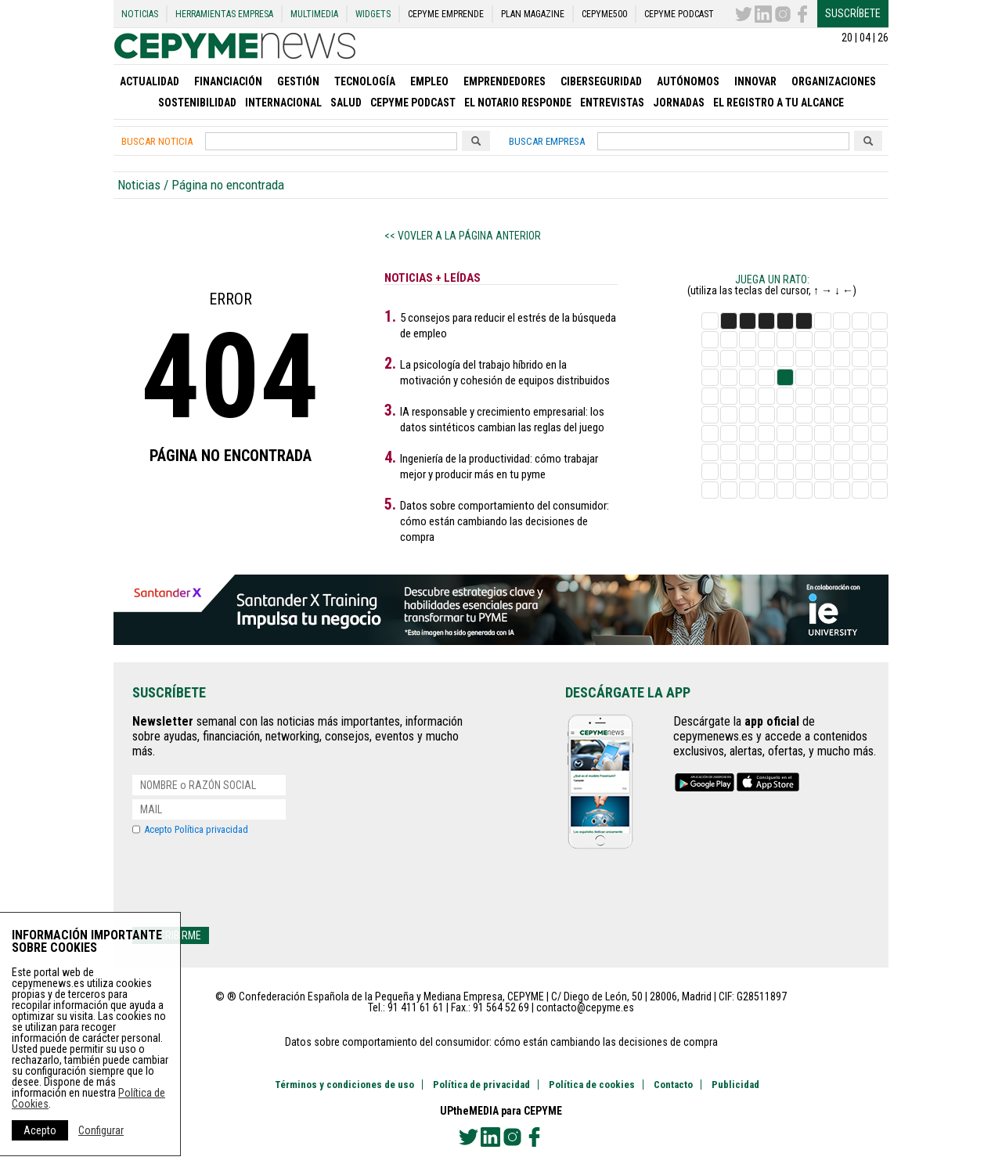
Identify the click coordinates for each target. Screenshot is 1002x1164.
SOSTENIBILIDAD (197, 102)
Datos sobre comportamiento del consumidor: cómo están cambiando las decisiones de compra (504, 521)
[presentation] (251, 880)
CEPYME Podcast (679, 14)
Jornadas (679, 102)
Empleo (429, 81)
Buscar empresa (547, 141)
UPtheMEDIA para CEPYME (501, 1111)
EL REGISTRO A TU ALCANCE (778, 102)
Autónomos (688, 81)
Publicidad (735, 1084)
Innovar (755, 81)
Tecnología (364, 81)
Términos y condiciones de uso (344, 1084)
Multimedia (314, 14)
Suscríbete (853, 13)
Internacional (283, 102)
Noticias (139, 14)
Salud (346, 102)
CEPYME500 (604, 14)
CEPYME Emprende (446, 14)
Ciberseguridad (601, 81)
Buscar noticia (157, 141)
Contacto (673, 1084)
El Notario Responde (517, 102)
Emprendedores (504, 81)
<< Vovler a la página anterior (462, 235)
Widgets (373, 14)
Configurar (101, 1130)
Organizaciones (833, 81)
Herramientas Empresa (224, 14)
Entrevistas (612, 102)
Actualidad (149, 81)
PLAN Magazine (532, 14)
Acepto (39, 1130)
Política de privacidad (481, 1084)
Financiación (228, 81)
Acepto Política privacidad (196, 829)
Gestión (298, 81)
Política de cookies (592, 1084)
